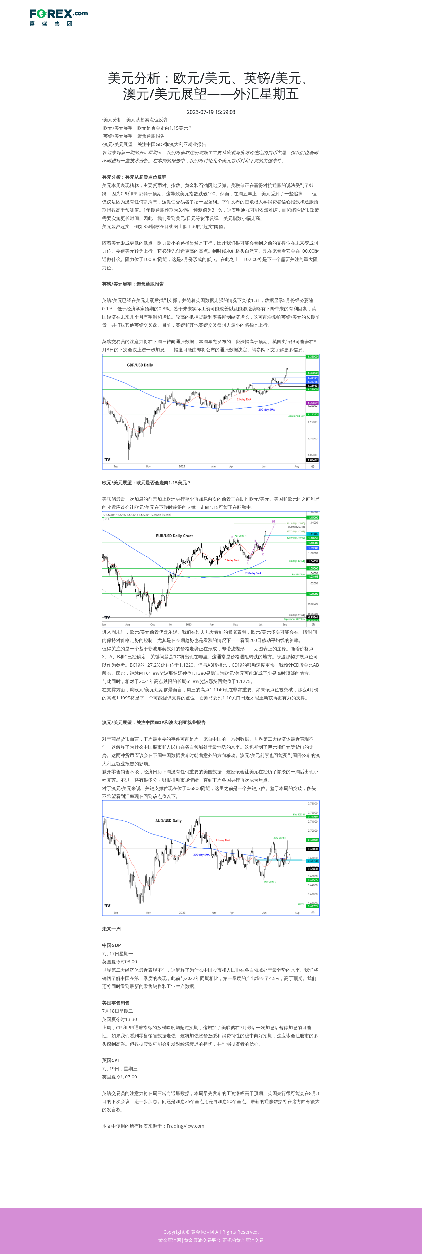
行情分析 (384, 18)
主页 (350, 18)
